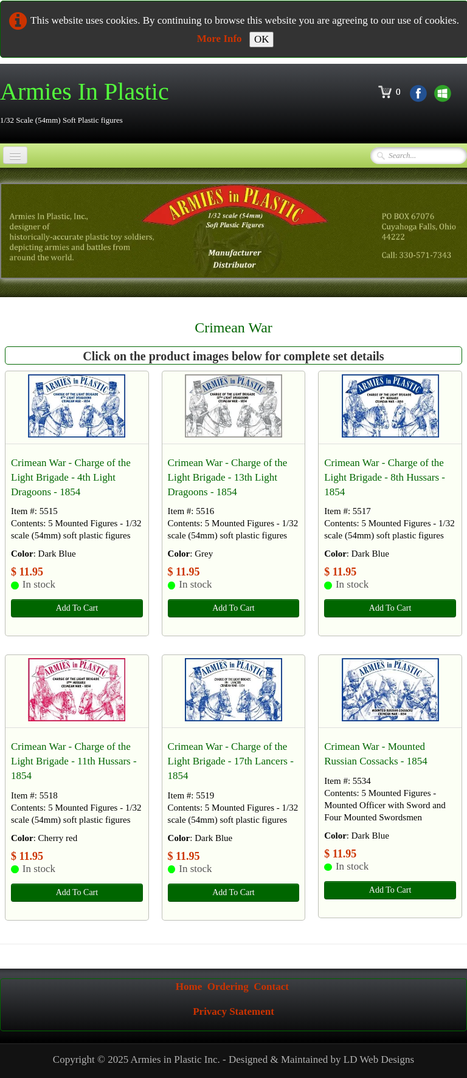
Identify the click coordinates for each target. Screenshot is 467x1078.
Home (189, 986)
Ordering (228, 986)
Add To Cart (77, 608)
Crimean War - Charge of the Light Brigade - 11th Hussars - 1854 (74, 761)
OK (261, 39)
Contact (271, 986)
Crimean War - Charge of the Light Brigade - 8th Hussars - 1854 (384, 477)
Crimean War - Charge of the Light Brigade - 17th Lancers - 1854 (231, 761)
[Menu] (15, 155)
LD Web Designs (379, 1059)
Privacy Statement (233, 1011)
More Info (219, 38)
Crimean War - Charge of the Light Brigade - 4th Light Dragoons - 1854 (71, 477)
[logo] (89, 102)
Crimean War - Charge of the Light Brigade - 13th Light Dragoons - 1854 (228, 477)
